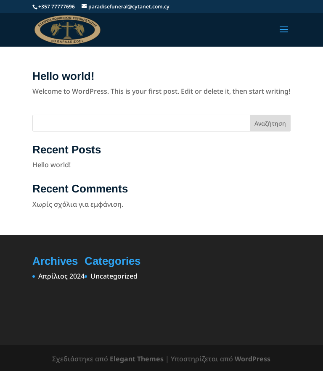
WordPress (252, 358)
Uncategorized (114, 276)
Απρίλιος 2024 (61, 276)
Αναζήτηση (270, 123)
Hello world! (63, 76)
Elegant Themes (137, 358)
